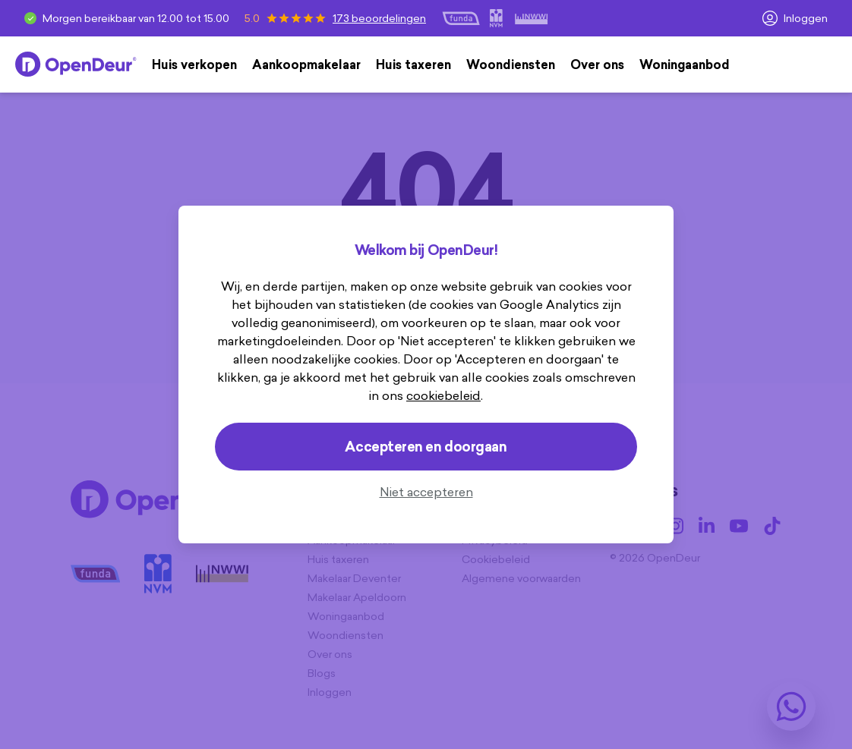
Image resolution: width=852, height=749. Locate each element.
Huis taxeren (413, 64)
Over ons (597, 64)
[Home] (76, 64)
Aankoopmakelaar (306, 64)
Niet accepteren (426, 491)
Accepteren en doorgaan (425, 446)
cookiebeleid (443, 395)
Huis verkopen (194, 64)
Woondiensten (510, 64)
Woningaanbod (684, 64)
